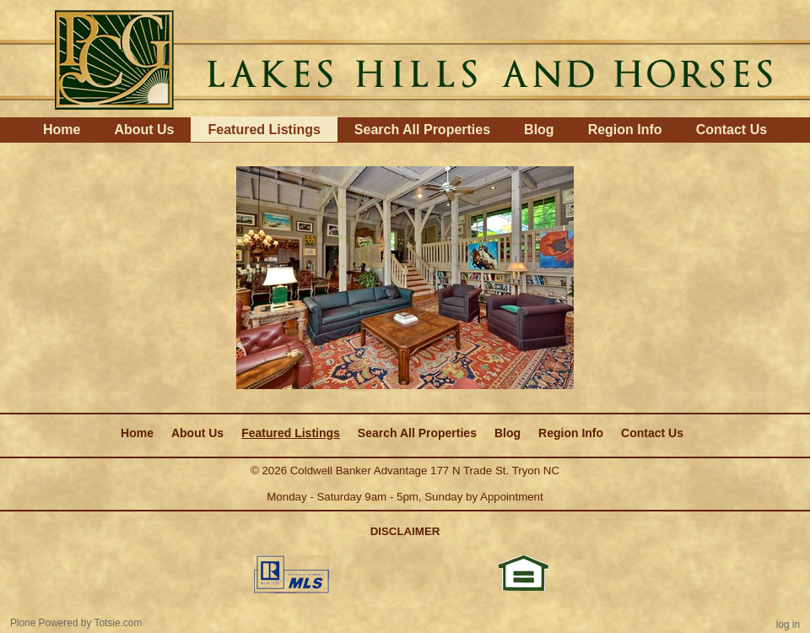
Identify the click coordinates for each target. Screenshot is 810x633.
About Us (144, 129)
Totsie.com (118, 623)
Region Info (625, 129)
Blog (539, 129)
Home (61, 129)
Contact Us (731, 129)
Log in (788, 624)
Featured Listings (264, 129)
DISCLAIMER (405, 531)
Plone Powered (44, 623)
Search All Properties (422, 129)
